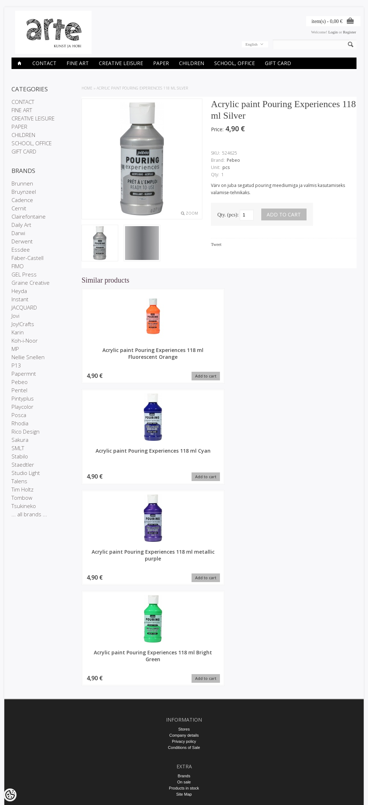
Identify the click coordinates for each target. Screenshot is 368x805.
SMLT (18, 448)
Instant (20, 299)
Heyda (19, 290)
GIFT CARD (278, 63)
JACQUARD (24, 307)
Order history (184, 678)
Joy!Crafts (23, 324)
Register (349, 32)
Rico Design (26, 431)
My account (184, 672)
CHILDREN (191, 63)
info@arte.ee (183, 737)
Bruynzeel (24, 191)
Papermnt (24, 373)
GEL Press (24, 274)
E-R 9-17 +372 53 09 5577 (184, 731)
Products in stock (184, 637)
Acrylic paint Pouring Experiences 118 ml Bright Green (324, 357)
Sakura (20, 439)
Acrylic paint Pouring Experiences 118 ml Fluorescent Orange (114, 357)
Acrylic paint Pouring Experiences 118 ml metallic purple (254, 357)
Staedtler (23, 464)
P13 (16, 365)
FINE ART (77, 63)
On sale (184, 631)
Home (87, 88)
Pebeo (20, 381)
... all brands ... (29, 514)
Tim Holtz (22, 489)
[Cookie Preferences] (10, 794)
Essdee (21, 249)
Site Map (184, 643)
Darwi (18, 233)
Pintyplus (23, 398)
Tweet (216, 244)
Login (332, 32)
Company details (184, 584)
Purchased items (184, 684)
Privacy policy (184, 591)
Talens (19, 481)
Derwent (22, 241)
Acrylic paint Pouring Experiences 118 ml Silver (142, 88)
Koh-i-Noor (25, 340)
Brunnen (22, 183)
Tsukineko (24, 505)
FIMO (18, 266)
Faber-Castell (27, 257)
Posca (19, 414)
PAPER (161, 63)
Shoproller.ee (344, 793)
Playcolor (22, 406)
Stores (184, 578)
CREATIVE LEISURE (121, 63)
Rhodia (20, 423)
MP (15, 348)
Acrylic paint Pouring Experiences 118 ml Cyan (184, 357)
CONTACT (44, 63)
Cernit (19, 208)
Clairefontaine (29, 216)
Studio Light (26, 472)
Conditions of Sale (184, 597)
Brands (184, 625)
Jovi (15, 315)
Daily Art (21, 224)
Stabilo (20, 456)
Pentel (19, 390)
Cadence (22, 199)
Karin (18, 332)
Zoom (192, 213)
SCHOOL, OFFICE (234, 63)
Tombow (22, 497)
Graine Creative (31, 282)
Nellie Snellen (28, 357)
